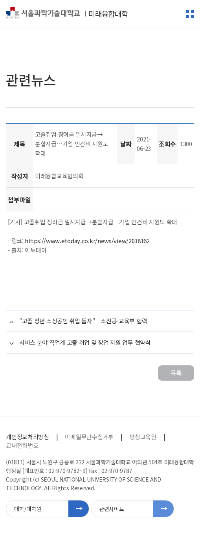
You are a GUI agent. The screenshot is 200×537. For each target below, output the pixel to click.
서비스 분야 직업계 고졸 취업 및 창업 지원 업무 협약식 (85, 342)
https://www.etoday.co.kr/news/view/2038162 (87, 240)
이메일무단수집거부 (89, 437)
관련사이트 (111, 509)
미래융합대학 (108, 14)
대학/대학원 (27, 509)
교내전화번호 (22, 445)
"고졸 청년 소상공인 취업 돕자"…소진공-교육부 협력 (83, 321)
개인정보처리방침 (27, 437)
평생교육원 (142, 437)
